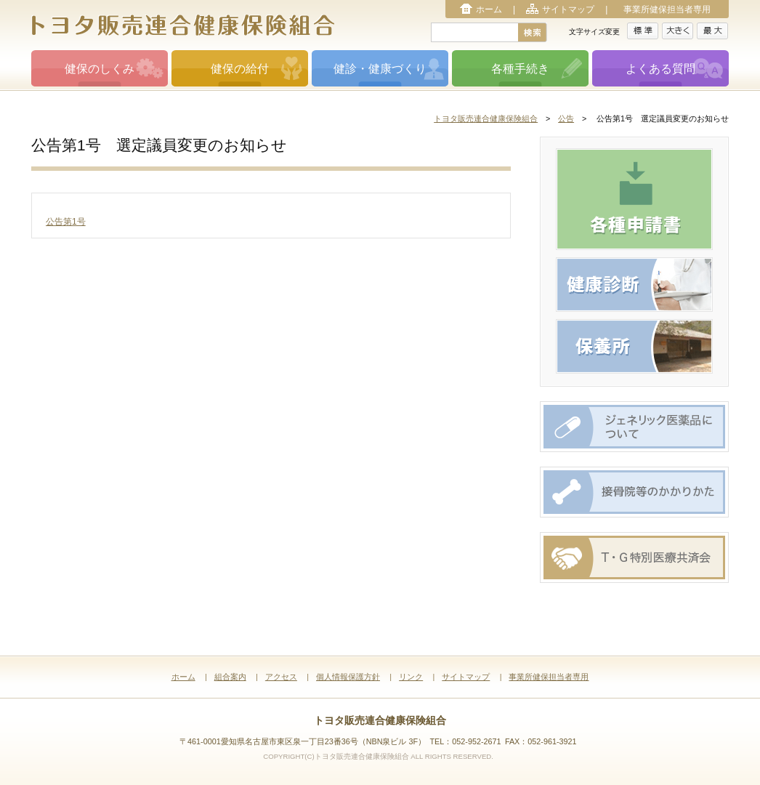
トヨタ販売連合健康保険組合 (486, 118)
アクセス (281, 676)
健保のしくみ (99, 69)
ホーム (489, 9)
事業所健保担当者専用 (667, 9)
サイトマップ (568, 9)
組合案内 (230, 676)
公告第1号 (66, 222)
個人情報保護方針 (348, 676)
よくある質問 (660, 69)
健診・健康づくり (380, 69)
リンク (411, 676)
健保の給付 (240, 69)
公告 (566, 118)
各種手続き (520, 69)
